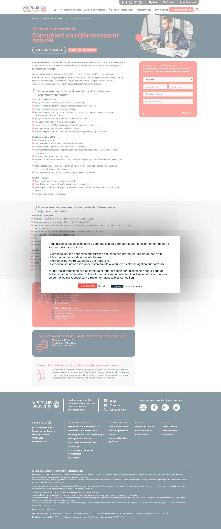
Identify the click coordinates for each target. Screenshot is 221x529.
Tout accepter (87, 286)
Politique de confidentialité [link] (134, 286)
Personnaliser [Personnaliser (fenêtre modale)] (117, 286)
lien (131, 277)
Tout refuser (103, 286)
